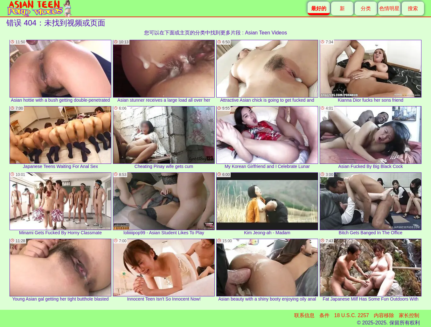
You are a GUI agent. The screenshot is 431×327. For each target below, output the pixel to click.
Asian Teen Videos (266, 32)
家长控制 (409, 315)
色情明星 (389, 8)
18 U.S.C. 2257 (351, 315)
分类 (366, 8)
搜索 (413, 8)
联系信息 (304, 315)
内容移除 (384, 315)
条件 (324, 315)
